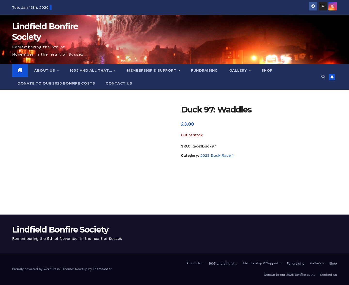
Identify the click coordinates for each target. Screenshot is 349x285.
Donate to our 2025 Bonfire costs (56, 83)
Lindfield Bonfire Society (60, 230)
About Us (44, 70)
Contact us (119, 83)
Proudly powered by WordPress (36, 269)
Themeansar (102, 269)
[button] (323, 77)
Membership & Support (152, 70)
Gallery (238, 70)
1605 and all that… (91, 70)
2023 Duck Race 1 (216, 155)
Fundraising (204, 70)
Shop (267, 70)
